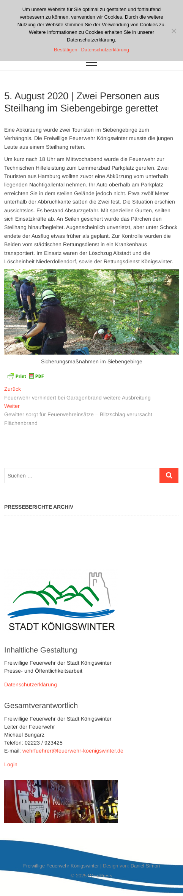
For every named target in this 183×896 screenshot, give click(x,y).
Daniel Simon (145, 866)
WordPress (100, 875)
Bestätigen (65, 50)
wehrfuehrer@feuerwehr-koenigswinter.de (72, 751)
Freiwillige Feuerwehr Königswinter (61, 866)
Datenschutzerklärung (30, 684)
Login (10, 764)
